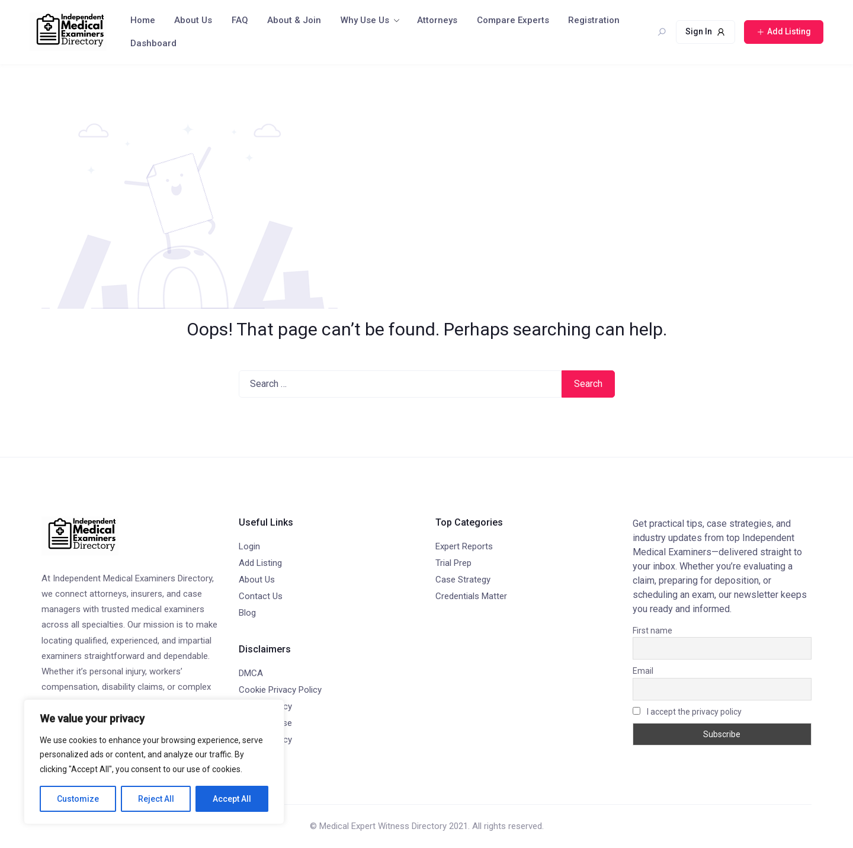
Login (249, 546)
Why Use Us (365, 20)
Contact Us (261, 596)
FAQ (240, 20)
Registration (594, 20)
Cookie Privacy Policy (280, 689)
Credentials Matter (471, 596)
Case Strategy (462, 579)
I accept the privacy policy (687, 711)
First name (652, 630)
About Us (193, 20)
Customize (78, 799)
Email (643, 671)
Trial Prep (453, 563)
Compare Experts (513, 20)
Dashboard (153, 43)
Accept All (232, 799)
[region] (154, 762)
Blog (247, 612)
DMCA (251, 673)
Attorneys (437, 20)
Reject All (156, 799)
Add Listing (260, 563)
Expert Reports (464, 546)
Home (142, 20)
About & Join (294, 20)
